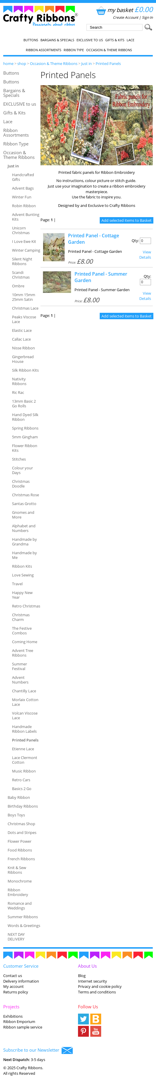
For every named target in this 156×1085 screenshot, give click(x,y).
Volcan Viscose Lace (25, 715)
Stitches (19, 459)
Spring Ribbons (25, 428)
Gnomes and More (23, 514)
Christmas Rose (25, 494)
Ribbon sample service (22, 1027)
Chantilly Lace (24, 691)
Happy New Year (22, 595)
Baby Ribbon (19, 797)
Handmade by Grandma (24, 541)
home (8, 63)
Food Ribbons (20, 850)
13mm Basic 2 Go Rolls (24, 403)
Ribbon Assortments (43, 50)
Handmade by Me (24, 555)
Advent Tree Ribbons (22, 652)
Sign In (147, 17)
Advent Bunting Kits (25, 217)
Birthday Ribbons (23, 806)
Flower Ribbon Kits (24, 448)
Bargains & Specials (57, 40)
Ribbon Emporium (19, 1021)
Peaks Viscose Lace (24, 319)
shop (21, 63)
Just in (86, 63)
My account (13, 986)
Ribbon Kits (22, 566)
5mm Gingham (25, 437)
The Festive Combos (22, 630)
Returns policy (15, 992)
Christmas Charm (21, 617)
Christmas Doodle (21, 483)
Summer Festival (19, 666)
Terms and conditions (97, 992)
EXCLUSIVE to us (90, 40)
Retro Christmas (26, 606)
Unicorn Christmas (21, 230)
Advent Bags (23, 188)
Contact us (12, 975)
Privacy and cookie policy (100, 986)
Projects (11, 1007)
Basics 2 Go (21, 788)
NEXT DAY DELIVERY (16, 936)
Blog (82, 975)
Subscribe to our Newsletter (38, 1050)
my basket (124, 9)
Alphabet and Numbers (23, 528)
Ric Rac (18, 392)
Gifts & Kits (114, 40)
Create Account (125, 17)
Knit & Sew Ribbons (17, 870)
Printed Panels (108, 63)
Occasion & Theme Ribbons (109, 50)
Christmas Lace (25, 308)
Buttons (30, 40)
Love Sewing (23, 575)
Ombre (18, 286)
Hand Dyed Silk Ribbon (25, 417)
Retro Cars (21, 779)
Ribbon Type (74, 50)
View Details (145, 254)
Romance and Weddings (20, 905)
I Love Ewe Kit (24, 241)
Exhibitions (13, 1016)
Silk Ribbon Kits (25, 370)
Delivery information (21, 981)
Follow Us (88, 1007)
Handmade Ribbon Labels (24, 729)
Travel (17, 583)
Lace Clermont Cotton (24, 760)
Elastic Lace (22, 330)
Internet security (92, 981)
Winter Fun (21, 197)
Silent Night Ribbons (22, 261)
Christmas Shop (21, 823)
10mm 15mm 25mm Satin (23, 297)
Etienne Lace (23, 748)
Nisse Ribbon (23, 348)
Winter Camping (26, 250)
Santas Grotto (24, 503)
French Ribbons (21, 858)
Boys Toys (16, 815)
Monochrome (20, 881)
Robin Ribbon (24, 205)
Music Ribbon (24, 771)
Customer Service (20, 966)
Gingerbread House (23, 359)
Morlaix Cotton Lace (25, 702)
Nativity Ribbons (19, 381)
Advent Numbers (20, 679)
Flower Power (19, 841)
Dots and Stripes (22, 832)
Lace (130, 40)
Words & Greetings (24, 925)
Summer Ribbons (23, 916)
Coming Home (24, 641)
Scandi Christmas (21, 274)
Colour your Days (22, 470)
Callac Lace (21, 339)
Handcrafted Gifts (23, 177)
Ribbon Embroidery (18, 892)
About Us (87, 966)
